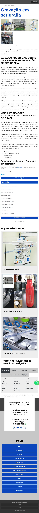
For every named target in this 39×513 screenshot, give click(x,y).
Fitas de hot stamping (6, 198)
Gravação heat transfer (7, 204)
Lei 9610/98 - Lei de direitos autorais (10, 396)
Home (19, 446)
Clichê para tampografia (7, 192)
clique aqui (19, 167)
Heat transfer (4, 210)
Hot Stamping (19, 458)
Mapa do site (19, 490)
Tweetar (3, 174)
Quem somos (19, 474)
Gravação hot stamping (7, 207)
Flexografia (19, 462)
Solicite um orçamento (19, 178)
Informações (5, 182)
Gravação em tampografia (7, 201)
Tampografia (19, 450)
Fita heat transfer (5, 195)
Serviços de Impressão (19, 470)
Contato (19, 486)
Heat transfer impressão (7, 213)
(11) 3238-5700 (19, 221)
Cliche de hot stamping (7, 189)
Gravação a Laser (19, 466)
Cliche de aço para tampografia (9, 186)
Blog (19, 478)
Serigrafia (19, 454)
